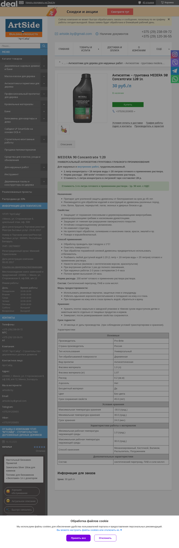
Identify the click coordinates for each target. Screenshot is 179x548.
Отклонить (105, 538)
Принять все (78, 538)
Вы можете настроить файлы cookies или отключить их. (88, 530)
